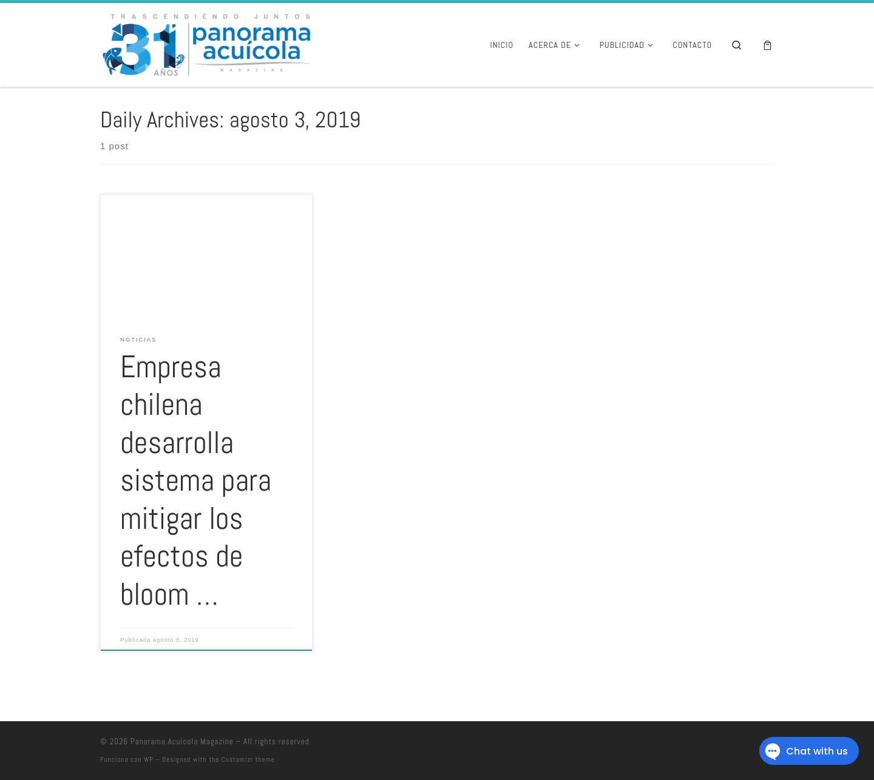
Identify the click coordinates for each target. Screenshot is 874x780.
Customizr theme (248, 759)
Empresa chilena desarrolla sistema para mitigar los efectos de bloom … (195, 481)
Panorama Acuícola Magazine (182, 741)
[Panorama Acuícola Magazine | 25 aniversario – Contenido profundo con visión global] (205, 43)
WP (149, 759)
